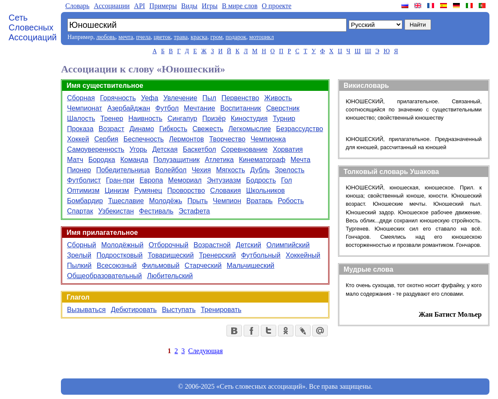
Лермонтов (186, 139)
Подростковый (120, 255)
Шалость (81, 118)
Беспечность (144, 139)
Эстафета (194, 211)
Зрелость (290, 170)
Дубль (259, 170)
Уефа (149, 98)
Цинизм (117, 190)
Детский (248, 245)
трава (180, 37)
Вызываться (86, 309)
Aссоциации (112, 5)
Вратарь (259, 200)
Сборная (81, 98)
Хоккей (78, 139)
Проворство (186, 190)
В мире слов (239, 5)
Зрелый (79, 255)
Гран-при (120, 180)
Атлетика (219, 159)
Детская (165, 149)
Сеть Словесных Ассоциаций (33, 27)
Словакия (225, 190)
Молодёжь (165, 200)
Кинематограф (262, 159)
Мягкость (230, 170)
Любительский (170, 275)
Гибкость (173, 128)
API (139, 5)
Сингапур (182, 118)
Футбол (167, 108)
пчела (143, 37)
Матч (75, 159)
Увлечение (180, 98)
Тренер (111, 118)
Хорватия (288, 149)
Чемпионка (268, 139)
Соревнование (244, 149)
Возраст (111, 128)
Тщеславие (126, 200)
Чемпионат (84, 108)
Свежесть (208, 128)
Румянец (148, 190)
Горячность (118, 98)
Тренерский (217, 255)
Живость (278, 98)
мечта (125, 37)
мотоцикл (261, 37)
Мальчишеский (251, 265)
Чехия (201, 170)
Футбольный (261, 255)
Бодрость (261, 180)
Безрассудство (299, 128)
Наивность (145, 118)
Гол (286, 180)
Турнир (284, 118)
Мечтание (199, 108)
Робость (291, 200)
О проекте (276, 5)
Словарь (77, 5)
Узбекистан (116, 211)
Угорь (138, 149)
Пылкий (79, 265)
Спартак (80, 211)
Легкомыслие (250, 128)
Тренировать (221, 309)
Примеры (163, 5)
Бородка (101, 159)
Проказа (80, 128)
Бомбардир (85, 200)
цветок (162, 37)
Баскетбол (199, 149)
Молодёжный (122, 245)
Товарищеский (170, 255)
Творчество (227, 139)
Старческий (202, 265)
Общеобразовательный (104, 275)
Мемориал (185, 180)
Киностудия (249, 118)
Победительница (123, 170)
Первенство (240, 98)
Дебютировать (134, 309)
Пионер (79, 170)
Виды (189, 5)
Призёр (214, 118)
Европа (151, 180)
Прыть (197, 200)
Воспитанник (240, 108)
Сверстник (282, 108)
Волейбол (170, 170)
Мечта (300, 159)
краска (198, 37)
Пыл (209, 98)
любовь (105, 37)
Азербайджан (128, 108)
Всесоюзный (116, 265)
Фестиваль (156, 211)
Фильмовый (161, 265)
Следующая (205, 350)
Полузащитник (177, 159)
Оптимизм (83, 190)
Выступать (179, 309)
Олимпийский (288, 245)
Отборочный (168, 245)
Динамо (142, 128)
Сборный (81, 245)
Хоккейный (303, 255)
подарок (236, 37)
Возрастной (212, 245)
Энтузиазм (224, 180)
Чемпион (227, 200)
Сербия (106, 139)
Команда (134, 159)
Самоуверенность (95, 149)
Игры (209, 5)
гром (216, 37)
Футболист (84, 180)
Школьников (265, 190)
